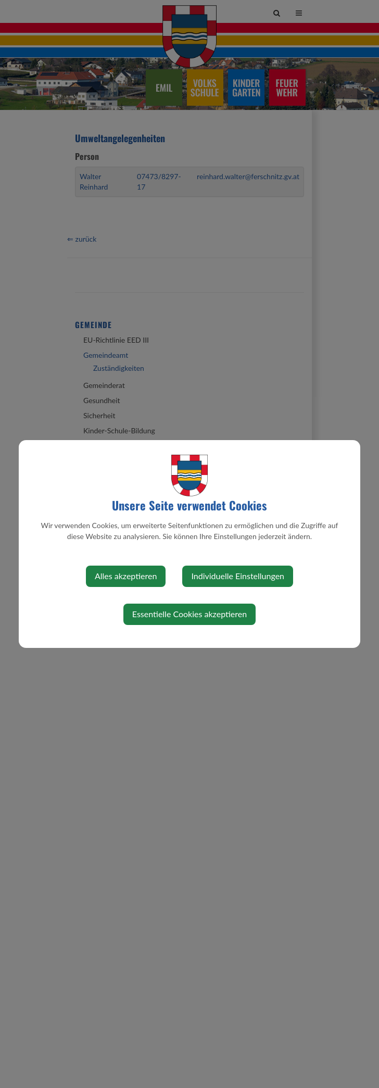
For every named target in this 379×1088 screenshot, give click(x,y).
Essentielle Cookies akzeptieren (189, 614)
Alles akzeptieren (126, 576)
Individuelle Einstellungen (237, 576)
